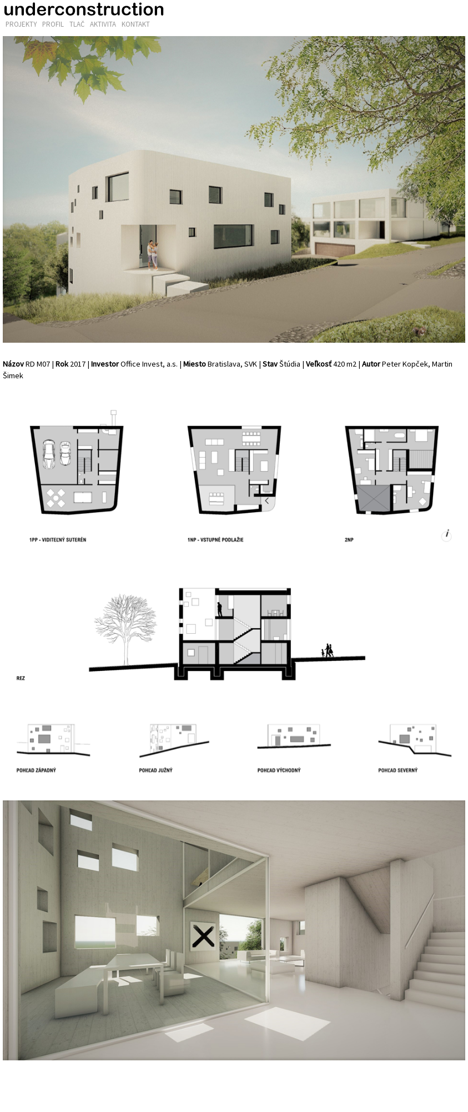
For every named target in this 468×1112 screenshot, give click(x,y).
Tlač (76, 24)
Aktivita (103, 24)
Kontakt (136, 24)
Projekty (21, 24)
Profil (53, 24)
